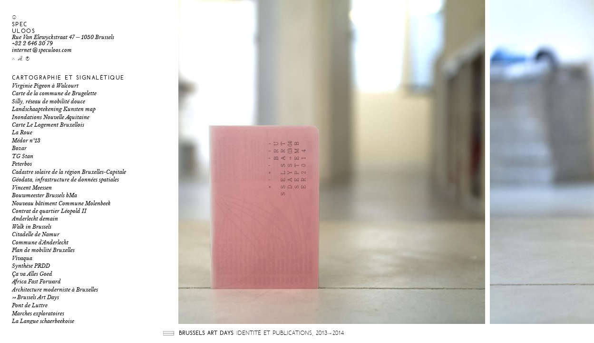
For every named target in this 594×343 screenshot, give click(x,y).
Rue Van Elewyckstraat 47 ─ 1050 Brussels (63, 37)
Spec (20, 24)
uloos (24, 31)
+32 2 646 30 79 (32, 43)
